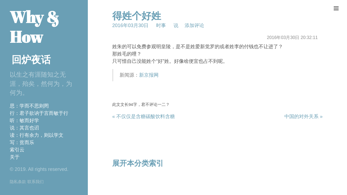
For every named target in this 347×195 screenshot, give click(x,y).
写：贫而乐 (22, 142)
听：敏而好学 (24, 120)
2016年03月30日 (130, 25)
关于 (15, 157)
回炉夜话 (31, 59)
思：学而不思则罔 (29, 106)
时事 (161, 25)
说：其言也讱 (24, 128)
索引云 (17, 149)
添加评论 (194, 25)
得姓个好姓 (136, 15)
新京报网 (149, 75)
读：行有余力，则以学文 (36, 135)
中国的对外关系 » (303, 116)
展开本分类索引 (137, 163)
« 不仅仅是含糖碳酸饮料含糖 (143, 116)
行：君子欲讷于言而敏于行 (39, 113)
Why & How (34, 26)
